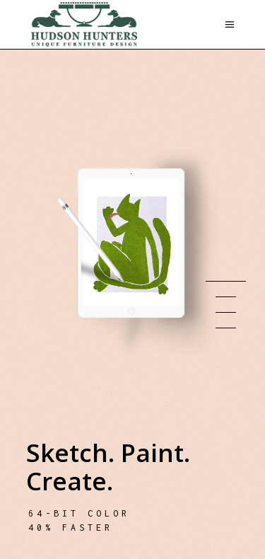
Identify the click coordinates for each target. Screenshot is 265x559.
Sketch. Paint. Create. (108, 467)
